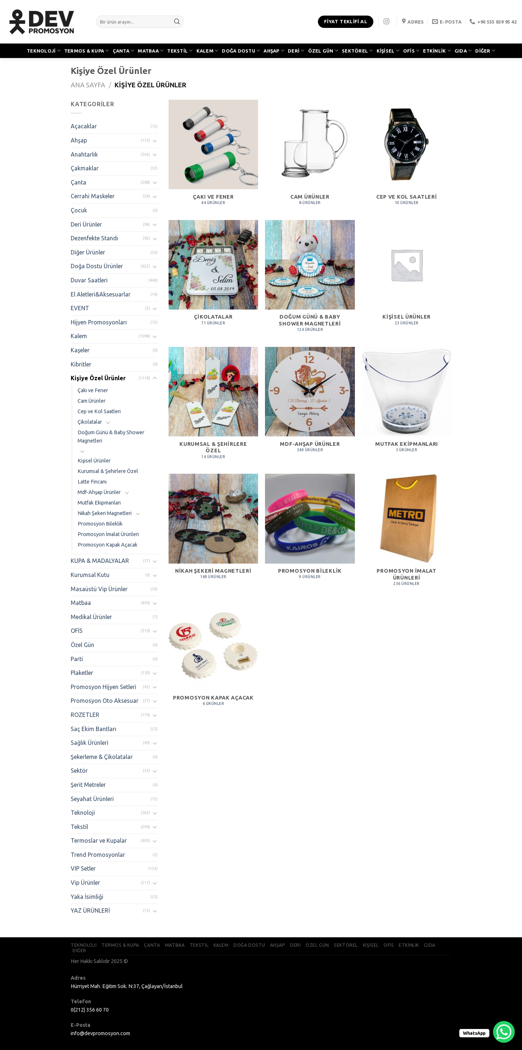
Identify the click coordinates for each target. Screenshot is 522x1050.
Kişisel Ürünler (94, 461)
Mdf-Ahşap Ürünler (99, 492)
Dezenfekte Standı (94, 238)
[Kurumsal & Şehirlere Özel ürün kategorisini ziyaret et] (213, 407)
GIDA (463, 50)
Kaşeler (80, 350)
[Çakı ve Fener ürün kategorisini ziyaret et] (213, 156)
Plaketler (82, 672)
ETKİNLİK (437, 50)
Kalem (79, 336)
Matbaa (81, 602)
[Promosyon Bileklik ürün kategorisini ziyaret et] (310, 530)
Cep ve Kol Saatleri (99, 411)
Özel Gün (82, 645)
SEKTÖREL (357, 50)
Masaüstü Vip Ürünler (99, 589)
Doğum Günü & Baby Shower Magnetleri (111, 436)
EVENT (80, 308)
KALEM (207, 50)
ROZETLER (85, 714)
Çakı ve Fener (93, 390)
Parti (77, 659)
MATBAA (150, 50)
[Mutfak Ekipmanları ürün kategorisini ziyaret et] (406, 403)
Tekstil (79, 826)
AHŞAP (274, 50)
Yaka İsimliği (87, 896)
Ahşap (79, 140)
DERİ (296, 50)
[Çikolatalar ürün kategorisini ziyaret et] (213, 276)
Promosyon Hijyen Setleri (103, 687)
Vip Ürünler (85, 882)
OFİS (411, 50)
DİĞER (485, 50)
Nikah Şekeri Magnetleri (105, 513)
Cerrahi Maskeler (93, 196)
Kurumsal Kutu (90, 575)
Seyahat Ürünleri (92, 799)
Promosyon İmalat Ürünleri (108, 534)
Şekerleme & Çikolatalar (102, 757)
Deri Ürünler (86, 224)
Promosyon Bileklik (100, 524)
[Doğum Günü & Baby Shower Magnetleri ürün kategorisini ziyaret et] (310, 280)
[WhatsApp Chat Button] (504, 1032)
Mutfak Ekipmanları (99, 503)
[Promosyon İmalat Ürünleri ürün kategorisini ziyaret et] (406, 534)
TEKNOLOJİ (44, 50)
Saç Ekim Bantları (93, 729)
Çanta (78, 182)
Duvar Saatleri (89, 280)
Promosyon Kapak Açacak (107, 545)
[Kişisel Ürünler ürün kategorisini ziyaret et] (406, 276)
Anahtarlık (84, 154)
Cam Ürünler (91, 401)
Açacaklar (84, 126)
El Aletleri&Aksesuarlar (100, 294)
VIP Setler (83, 868)
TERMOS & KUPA (86, 50)
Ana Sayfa (88, 84)
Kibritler (81, 364)
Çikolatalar (90, 422)
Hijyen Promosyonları (99, 322)
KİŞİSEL (388, 50)
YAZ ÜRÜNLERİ (90, 910)
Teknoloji (83, 812)
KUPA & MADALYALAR (100, 560)
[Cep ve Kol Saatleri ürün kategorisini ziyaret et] (406, 156)
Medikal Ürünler (91, 617)
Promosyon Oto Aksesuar (104, 700)
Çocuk (79, 210)
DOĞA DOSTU (241, 50)
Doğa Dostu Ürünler (97, 266)
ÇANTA (123, 50)
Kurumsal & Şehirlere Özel (108, 471)
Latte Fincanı (92, 482)
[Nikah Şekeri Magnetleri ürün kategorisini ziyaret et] (213, 530)
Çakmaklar (85, 168)
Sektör (79, 770)
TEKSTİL (179, 50)
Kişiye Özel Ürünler (98, 378)
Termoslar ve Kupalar (99, 840)
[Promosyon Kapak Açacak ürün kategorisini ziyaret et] (213, 657)
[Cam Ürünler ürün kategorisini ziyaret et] (310, 156)
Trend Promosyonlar (98, 854)
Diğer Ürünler (88, 252)
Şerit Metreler (88, 784)
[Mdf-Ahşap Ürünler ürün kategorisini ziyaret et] (310, 403)
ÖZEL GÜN (323, 50)
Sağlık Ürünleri (89, 742)
